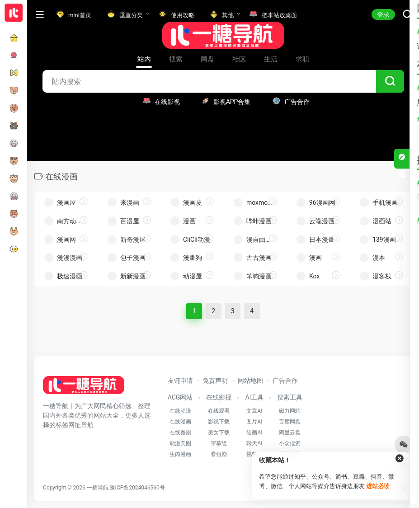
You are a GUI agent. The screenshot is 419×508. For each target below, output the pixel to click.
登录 (383, 14)
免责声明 (215, 380)
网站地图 (250, 380)
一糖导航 (97, 487)
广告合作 (285, 380)
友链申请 (180, 380)
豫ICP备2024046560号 (137, 487)
